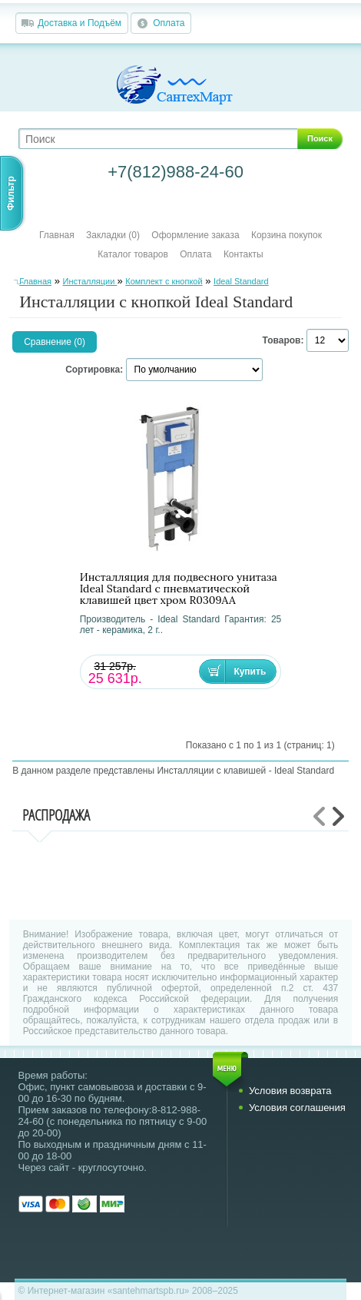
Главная (57, 235)
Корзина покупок (286, 235)
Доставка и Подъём (79, 23)
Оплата (168, 23)
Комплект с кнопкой (163, 281)
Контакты (243, 254)
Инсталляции (89, 281)
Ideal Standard (241, 281)
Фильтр (10, 193)
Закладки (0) (113, 235)
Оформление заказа (195, 235)
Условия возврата (290, 1090)
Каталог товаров (133, 254)
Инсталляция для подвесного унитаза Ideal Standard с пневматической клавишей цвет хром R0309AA (178, 589)
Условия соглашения (297, 1107)
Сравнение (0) (54, 342)
